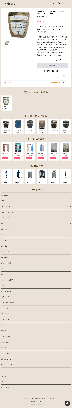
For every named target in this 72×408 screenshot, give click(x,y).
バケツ (3, 370)
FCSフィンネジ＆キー (7, 308)
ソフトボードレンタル (7, 212)
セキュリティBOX (6, 263)
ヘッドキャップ (5, 297)
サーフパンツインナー (7, 364)
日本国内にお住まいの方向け (52, 71)
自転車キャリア (5, 257)
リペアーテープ (5, 381)
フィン (2, 223)
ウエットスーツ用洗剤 (7, 280)
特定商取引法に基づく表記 (39, 398)
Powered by (36, 404)
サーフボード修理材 (6, 291)
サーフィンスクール (6, 206)
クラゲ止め (4, 376)
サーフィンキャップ (6, 353)
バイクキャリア (5, 251)
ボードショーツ (5, 240)
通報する (65, 75)
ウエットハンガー (6, 336)
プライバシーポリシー (23, 398)
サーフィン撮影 (5, 218)
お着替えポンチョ (6, 359)
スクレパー (4, 331)
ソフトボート (4, 201)
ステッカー (4, 274)
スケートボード (5, 325)
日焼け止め (4, 246)
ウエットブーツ (5, 314)
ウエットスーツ (5, 229)
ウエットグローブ (6, 319)
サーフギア (4, 235)
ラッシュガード (5, 387)
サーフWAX (4, 348)
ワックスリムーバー (6, 285)
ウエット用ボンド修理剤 (8, 302)
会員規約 (51, 398)
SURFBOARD (5, 195)
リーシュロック (5, 342)
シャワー (3, 268)
